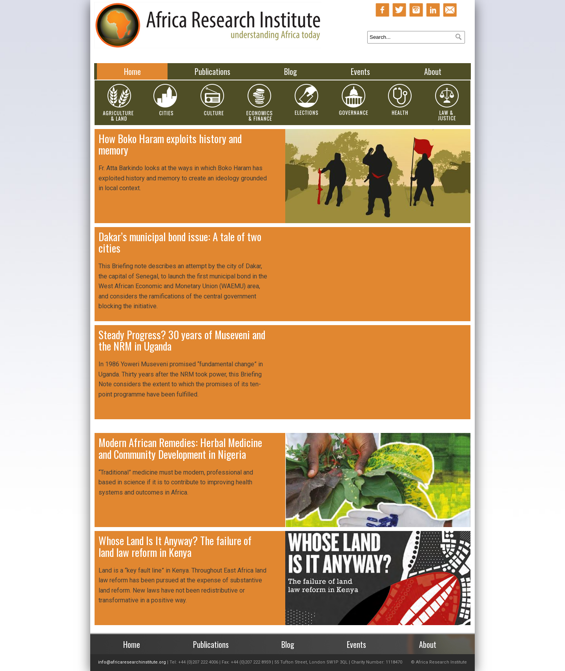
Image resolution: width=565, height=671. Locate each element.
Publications (212, 71)
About (432, 71)
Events (360, 71)
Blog (290, 71)
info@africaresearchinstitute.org (132, 662)
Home (132, 71)
